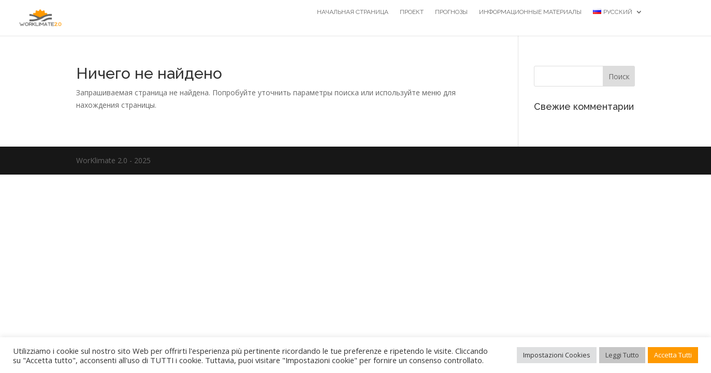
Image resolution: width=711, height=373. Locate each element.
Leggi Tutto (622, 355)
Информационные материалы (530, 12)
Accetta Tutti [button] (673, 355)
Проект (412, 12)
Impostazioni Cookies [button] (556, 355)
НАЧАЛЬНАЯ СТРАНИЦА (352, 12)
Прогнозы (451, 12)
